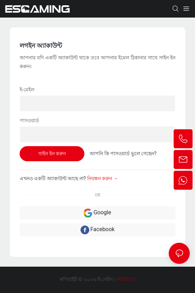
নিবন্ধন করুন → (102, 178)
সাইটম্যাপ (126, 279)
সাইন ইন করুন (52, 153)
